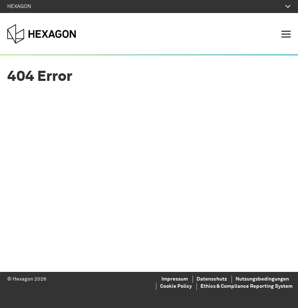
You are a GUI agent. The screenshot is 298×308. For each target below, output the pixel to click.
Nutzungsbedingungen (262, 279)
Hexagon (23, 279)
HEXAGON (149, 6)
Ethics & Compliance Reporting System (246, 286)
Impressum (174, 279)
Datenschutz (211, 279)
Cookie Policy (176, 286)
